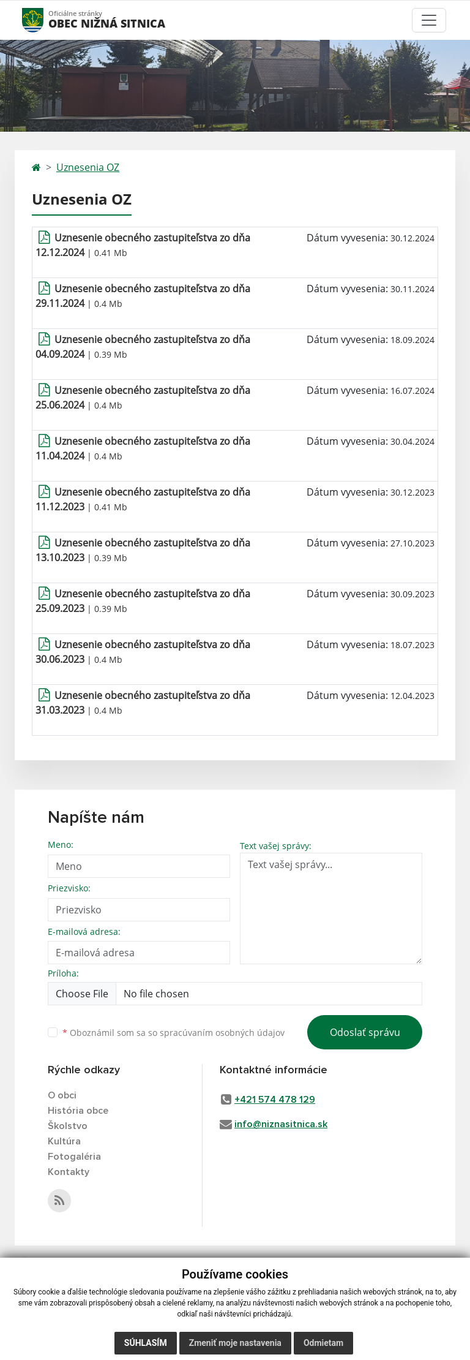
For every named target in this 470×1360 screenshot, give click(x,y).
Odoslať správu (365, 1032)
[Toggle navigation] (429, 20)
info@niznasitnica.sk (280, 1124)
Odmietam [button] (323, 1343)
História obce (78, 1111)
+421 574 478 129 (274, 1100)
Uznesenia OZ (87, 167)
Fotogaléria (74, 1157)
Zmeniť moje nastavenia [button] (235, 1343)
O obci (62, 1095)
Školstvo (68, 1126)
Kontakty (68, 1172)
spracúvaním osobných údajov (222, 1032)
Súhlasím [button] (145, 1343)
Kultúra (64, 1141)
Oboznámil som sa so (173, 1032)
